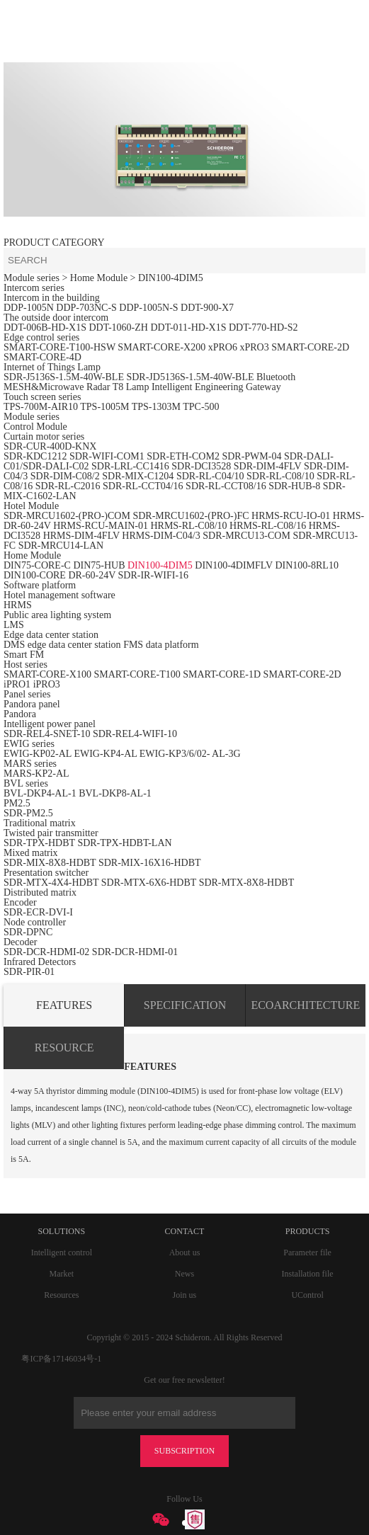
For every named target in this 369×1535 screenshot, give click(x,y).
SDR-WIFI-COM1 (106, 456)
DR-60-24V (91, 575)
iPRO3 (46, 684)
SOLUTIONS (61, 1231)
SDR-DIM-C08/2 (65, 476)
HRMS (18, 605)
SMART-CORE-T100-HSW (59, 347)
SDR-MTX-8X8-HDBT (247, 882)
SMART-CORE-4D (42, 357)
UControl (307, 1295)
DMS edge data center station (62, 644)
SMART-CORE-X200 (161, 347)
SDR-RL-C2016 (68, 486)
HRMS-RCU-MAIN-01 (101, 525)
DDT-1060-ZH (118, 327)
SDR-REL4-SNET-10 (47, 734)
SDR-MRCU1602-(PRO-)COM (67, 515)
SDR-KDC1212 (35, 456)
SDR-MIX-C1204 (139, 476)
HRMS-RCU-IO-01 (292, 515)
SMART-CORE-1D (223, 674)
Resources (61, 1295)
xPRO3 (253, 347)
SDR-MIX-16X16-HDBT (149, 862)
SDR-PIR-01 (29, 971)
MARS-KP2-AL (36, 773)
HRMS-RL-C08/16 (267, 525)
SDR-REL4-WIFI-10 (135, 734)
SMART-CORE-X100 (47, 674)
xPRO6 (222, 347)
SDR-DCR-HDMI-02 (46, 952)
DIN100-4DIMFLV (234, 565)
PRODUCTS (307, 1231)
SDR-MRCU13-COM (248, 535)
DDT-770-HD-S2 (263, 327)
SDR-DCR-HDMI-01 (135, 952)
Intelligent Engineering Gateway (216, 387)
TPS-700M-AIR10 (41, 406)
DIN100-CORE (35, 575)
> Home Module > (100, 278)
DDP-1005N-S (148, 307)
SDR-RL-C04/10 (210, 476)
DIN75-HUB (99, 565)
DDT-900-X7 (207, 307)
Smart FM (24, 654)
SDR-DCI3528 (201, 466)
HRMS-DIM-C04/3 (161, 535)
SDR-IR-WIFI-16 (153, 575)
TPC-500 (201, 406)
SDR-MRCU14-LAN (61, 545)
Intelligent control (61, 1252)
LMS (14, 625)
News (184, 1274)
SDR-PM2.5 (28, 813)
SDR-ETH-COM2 (183, 456)
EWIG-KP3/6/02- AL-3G (190, 753)
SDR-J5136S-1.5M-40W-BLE (64, 377)
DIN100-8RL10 (306, 565)
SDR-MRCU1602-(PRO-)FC (190, 515)
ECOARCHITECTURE (305, 1005)
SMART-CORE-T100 (136, 674)
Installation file (308, 1274)
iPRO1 (17, 684)
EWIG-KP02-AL (38, 753)
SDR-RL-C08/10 (280, 476)
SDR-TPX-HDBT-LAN (124, 843)
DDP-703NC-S (86, 307)
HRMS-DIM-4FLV (81, 535)
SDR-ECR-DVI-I (38, 912)
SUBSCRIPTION (184, 1451)
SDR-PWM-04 (251, 456)
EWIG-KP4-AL (105, 753)
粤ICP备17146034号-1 (61, 1359)
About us (184, 1252)
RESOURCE (64, 1048)
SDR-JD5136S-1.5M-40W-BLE (190, 377)
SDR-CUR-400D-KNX (50, 446)
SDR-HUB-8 (294, 486)
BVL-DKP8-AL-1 (115, 793)
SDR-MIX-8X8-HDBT (50, 862)
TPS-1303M (156, 406)
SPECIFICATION (185, 1005)
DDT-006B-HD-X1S (45, 327)
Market (61, 1274)
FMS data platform (161, 644)
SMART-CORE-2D (310, 347)
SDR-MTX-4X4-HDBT (51, 882)
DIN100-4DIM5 (170, 278)
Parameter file (307, 1252)
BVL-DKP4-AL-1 (40, 793)
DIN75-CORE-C (37, 565)
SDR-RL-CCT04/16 (143, 486)
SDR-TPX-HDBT (39, 843)
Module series (31, 278)
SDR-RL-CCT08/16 (226, 486)
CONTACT (185, 1231)
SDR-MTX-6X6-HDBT (148, 882)
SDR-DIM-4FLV (268, 466)
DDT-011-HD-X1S (188, 327)
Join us (185, 1295)
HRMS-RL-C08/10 (188, 525)
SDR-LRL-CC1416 (130, 466)
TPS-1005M (104, 406)
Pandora (20, 714)
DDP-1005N (29, 307)
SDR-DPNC (28, 932)
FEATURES (64, 1005)
